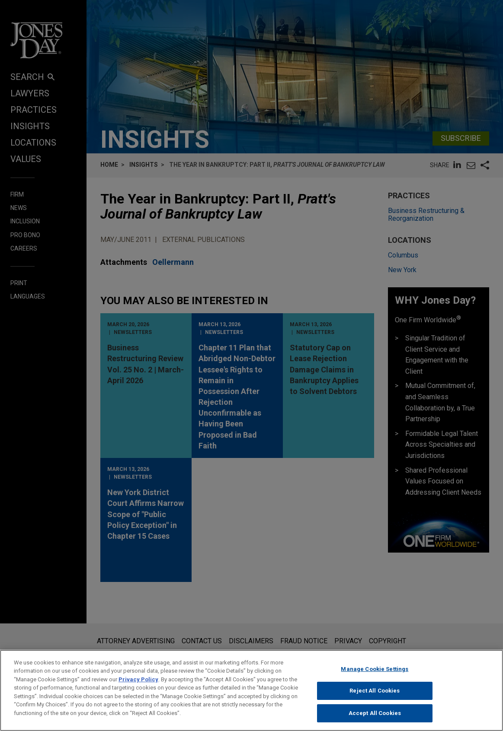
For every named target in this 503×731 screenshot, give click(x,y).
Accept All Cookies (375, 720)
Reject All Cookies (374, 698)
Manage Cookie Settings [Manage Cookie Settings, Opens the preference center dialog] (374, 676)
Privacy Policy (138, 686)
